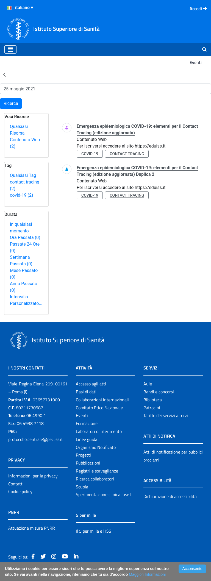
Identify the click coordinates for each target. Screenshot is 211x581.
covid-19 (21, 195)
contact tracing (127, 154)
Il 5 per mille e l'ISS (93, 531)
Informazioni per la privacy (33, 475)
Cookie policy (20, 491)
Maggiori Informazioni (147, 574)
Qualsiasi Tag (23, 175)
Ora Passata (25, 237)
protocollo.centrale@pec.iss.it (35, 439)
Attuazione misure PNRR (31, 528)
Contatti (16, 483)
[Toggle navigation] (10, 49)
